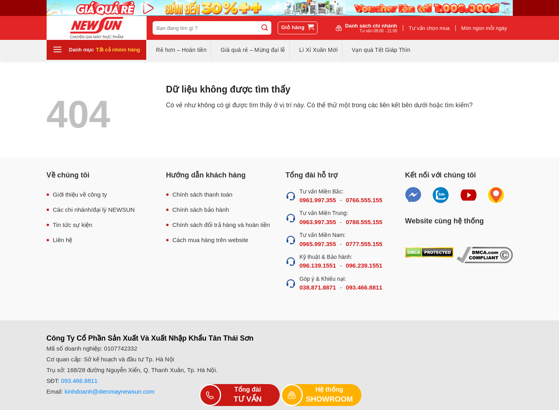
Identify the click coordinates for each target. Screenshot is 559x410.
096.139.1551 (318, 265)
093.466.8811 (364, 287)
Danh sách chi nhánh (371, 28)
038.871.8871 (318, 287)
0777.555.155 (364, 243)
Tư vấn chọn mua (429, 28)
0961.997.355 (318, 200)
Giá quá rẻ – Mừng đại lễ (253, 50)
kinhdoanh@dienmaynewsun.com (109, 391)
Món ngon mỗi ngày (484, 28)
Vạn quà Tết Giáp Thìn (381, 50)
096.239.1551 (364, 265)
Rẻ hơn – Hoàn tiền (181, 50)
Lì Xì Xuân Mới (318, 50)
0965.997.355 (318, 243)
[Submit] (264, 28)
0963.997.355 (318, 222)
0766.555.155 (364, 200)
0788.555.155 (364, 222)
